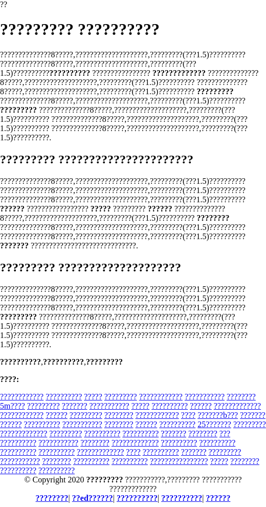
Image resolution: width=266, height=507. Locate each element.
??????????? (205, 396)
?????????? (64, 396)
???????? (119, 415)
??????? (74, 406)
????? (93, 396)
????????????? (237, 406)
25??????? (214, 424)
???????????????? (179, 461)
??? (224, 433)
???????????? (21, 396)
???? (188, 415)
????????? (120, 396)
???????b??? (217, 415)
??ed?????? (92, 498)
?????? (201, 406)
